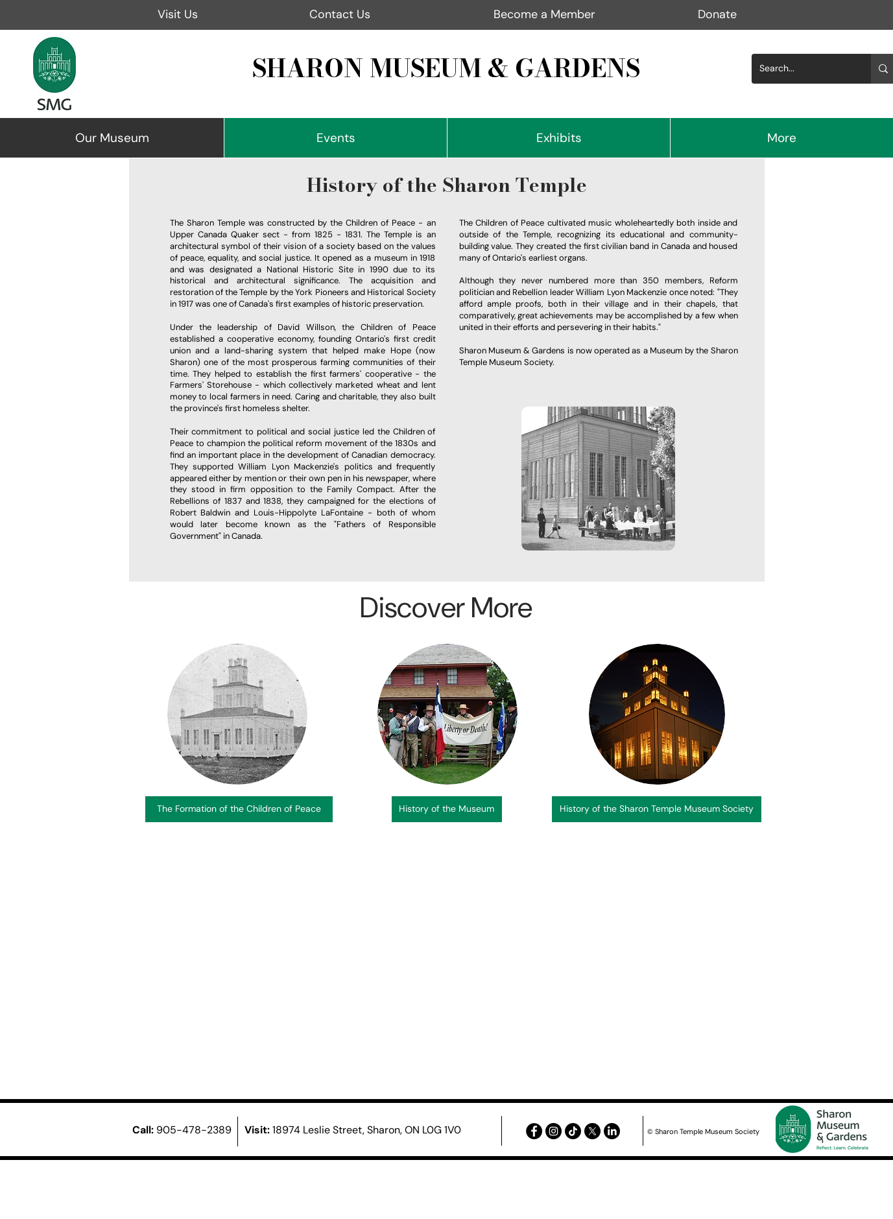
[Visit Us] (178, 14)
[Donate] (718, 14)
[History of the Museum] (447, 809)
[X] (592, 1131)
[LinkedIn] (612, 1131)
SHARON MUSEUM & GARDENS (446, 68)
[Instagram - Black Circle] (553, 1131)
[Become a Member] (544, 14)
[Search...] (801, 69)
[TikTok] (573, 1131)
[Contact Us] (340, 14)
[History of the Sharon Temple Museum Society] (656, 809)
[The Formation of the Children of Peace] (239, 809)
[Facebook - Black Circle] (534, 1131)
